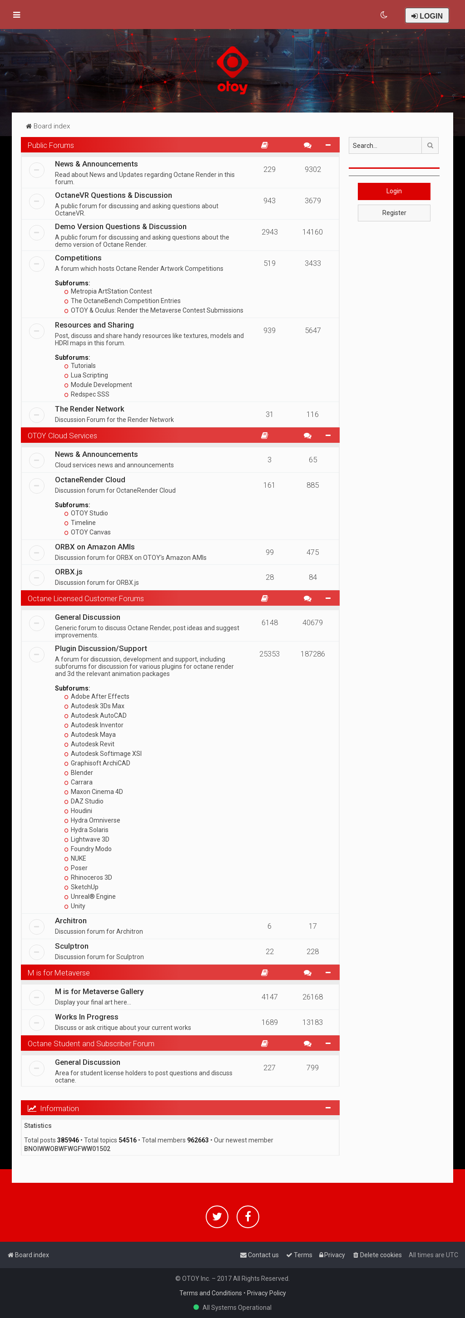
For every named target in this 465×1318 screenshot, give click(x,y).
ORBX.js (69, 571)
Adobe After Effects (97, 696)
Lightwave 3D (87, 839)
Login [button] (394, 191)
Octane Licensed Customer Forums (86, 598)
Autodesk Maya (90, 734)
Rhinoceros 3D (88, 877)
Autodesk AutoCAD (95, 715)
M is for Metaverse (59, 972)
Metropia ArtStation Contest (108, 291)
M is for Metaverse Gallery (99, 991)
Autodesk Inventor (94, 725)
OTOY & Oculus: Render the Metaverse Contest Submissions (154, 310)
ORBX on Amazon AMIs (95, 546)
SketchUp (81, 887)
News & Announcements (96, 163)
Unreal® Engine (90, 896)
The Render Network (89, 408)
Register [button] (394, 212)
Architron (71, 920)
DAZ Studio (84, 801)
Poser (76, 868)
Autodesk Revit (89, 744)
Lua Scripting (86, 375)
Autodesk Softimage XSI (103, 753)
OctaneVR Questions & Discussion (113, 195)
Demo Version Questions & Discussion (121, 226)
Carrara (78, 782)
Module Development (98, 384)
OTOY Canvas (87, 532)
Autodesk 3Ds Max (94, 706)
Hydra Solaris (86, 829)
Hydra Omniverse (92, 820)
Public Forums (51, 145)
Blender (79, 772)
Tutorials (80, 365)
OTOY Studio (86, 513)
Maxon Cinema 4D (94, 791)
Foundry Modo (88, 849)
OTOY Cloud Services (62, 435)
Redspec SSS (87, 394)
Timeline (80, 522)
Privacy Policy (266, 1293)
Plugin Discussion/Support (101, 648)
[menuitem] (384, 15)
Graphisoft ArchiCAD (97, 763)
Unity (75, 906)
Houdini (78, 810)
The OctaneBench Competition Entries (122, 300)
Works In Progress (87, 1016)
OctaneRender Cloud (90, 479)
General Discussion (87, 617)
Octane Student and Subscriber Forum (91, 1043)
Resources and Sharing (94, 324)
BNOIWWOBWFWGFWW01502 (67, 1148)
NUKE (75, 858)
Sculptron (72, 946)
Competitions (78, 257)
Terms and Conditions (210, 1293)
